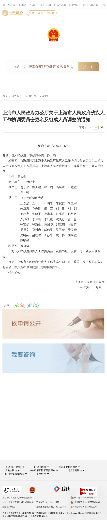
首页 (5, 95)
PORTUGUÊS (90, 5)
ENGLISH (7, 5)
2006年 (44, 95)
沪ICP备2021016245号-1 (83, 497)
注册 (40, 13)
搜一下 (88, 67)
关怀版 (51, 13)
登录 (31, 13)
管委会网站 (11, 470)
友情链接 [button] (43, 473)
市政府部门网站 (13, 467)
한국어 (32, 5)
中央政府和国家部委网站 (42, 470)
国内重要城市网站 (14, 473)
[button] (14, 467)
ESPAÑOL (74, 5)
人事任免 (31, 95)
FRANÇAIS (60, 5)
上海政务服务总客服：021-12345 (51, 507)
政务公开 (17, 95)
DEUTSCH (45, 5)
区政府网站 (40, 467)
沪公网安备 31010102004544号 (86, 502)
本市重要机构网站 (68, 467)
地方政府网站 (75, 470)
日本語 (22, 5)
